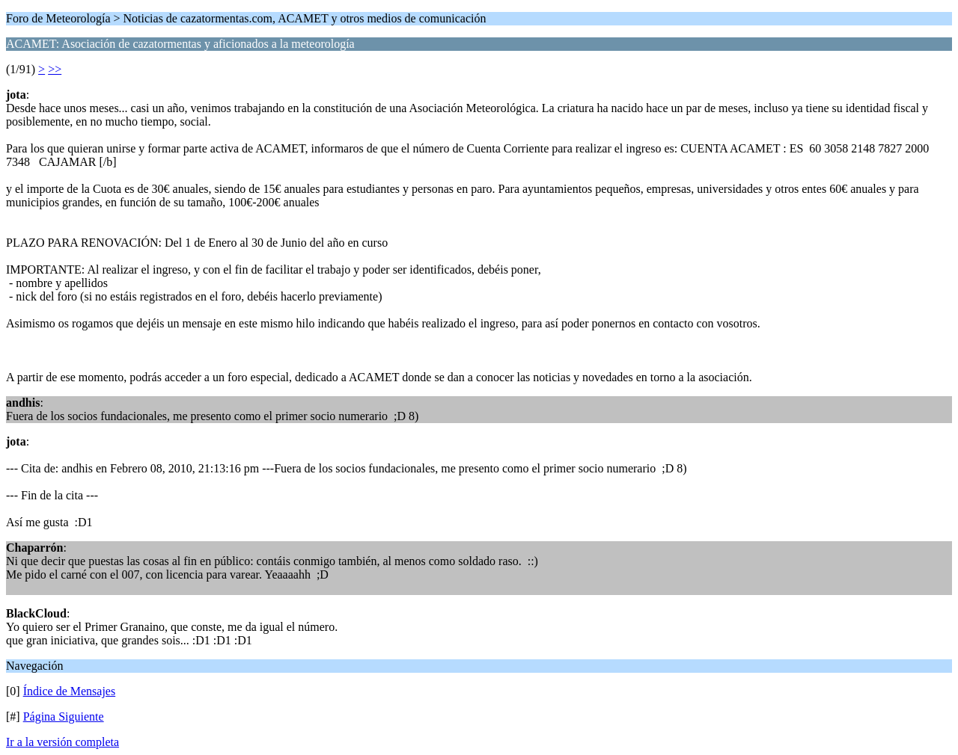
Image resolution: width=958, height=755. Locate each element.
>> (54, 69)
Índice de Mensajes (69, 691)
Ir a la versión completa (62, 742)
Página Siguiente (63, 716)
